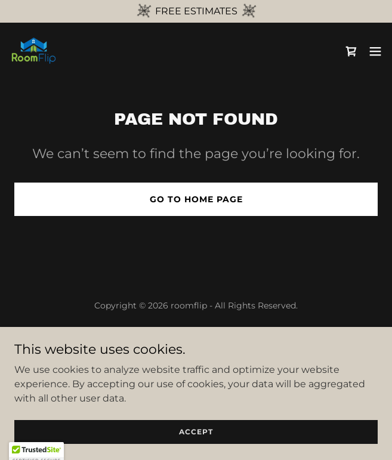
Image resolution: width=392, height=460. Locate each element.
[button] (375, 51)
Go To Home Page (196, 199)
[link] (33, 51)
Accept (196, 431)
